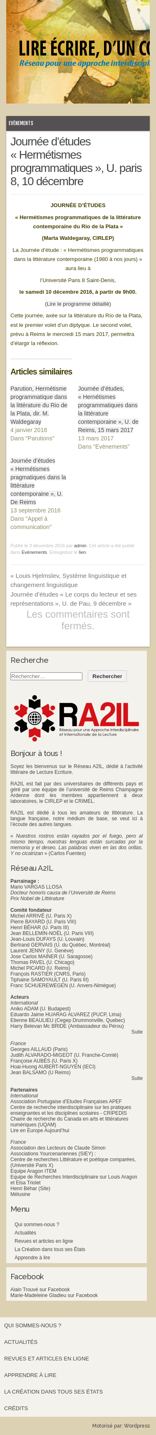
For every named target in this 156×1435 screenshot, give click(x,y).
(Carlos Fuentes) (67, 853)
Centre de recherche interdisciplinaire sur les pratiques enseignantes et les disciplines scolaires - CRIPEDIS (70, 1110)
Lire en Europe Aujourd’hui (39, 1130)
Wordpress (137, 1426)
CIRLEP (53, 801)
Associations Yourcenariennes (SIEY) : (53, 1154)
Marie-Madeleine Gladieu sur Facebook (54, 1295)
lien (82, 552)
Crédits (16, 1408)
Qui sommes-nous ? (37, 1224)
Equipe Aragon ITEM (33, 1171)
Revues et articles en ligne (44, 1241)
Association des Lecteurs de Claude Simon (58, 1148)
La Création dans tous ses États (50, 1249)
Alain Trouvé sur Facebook (40, 1289)
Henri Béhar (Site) (30, 1188)
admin (80, 545)
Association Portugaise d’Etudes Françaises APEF (66, 1101)
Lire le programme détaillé (78, 304)
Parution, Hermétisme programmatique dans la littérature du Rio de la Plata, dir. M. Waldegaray (38, 405)
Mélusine (20, 1194)
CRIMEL (84, 801)
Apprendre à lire (32, 1258)
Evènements (21, 123)
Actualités (25, 1233)
